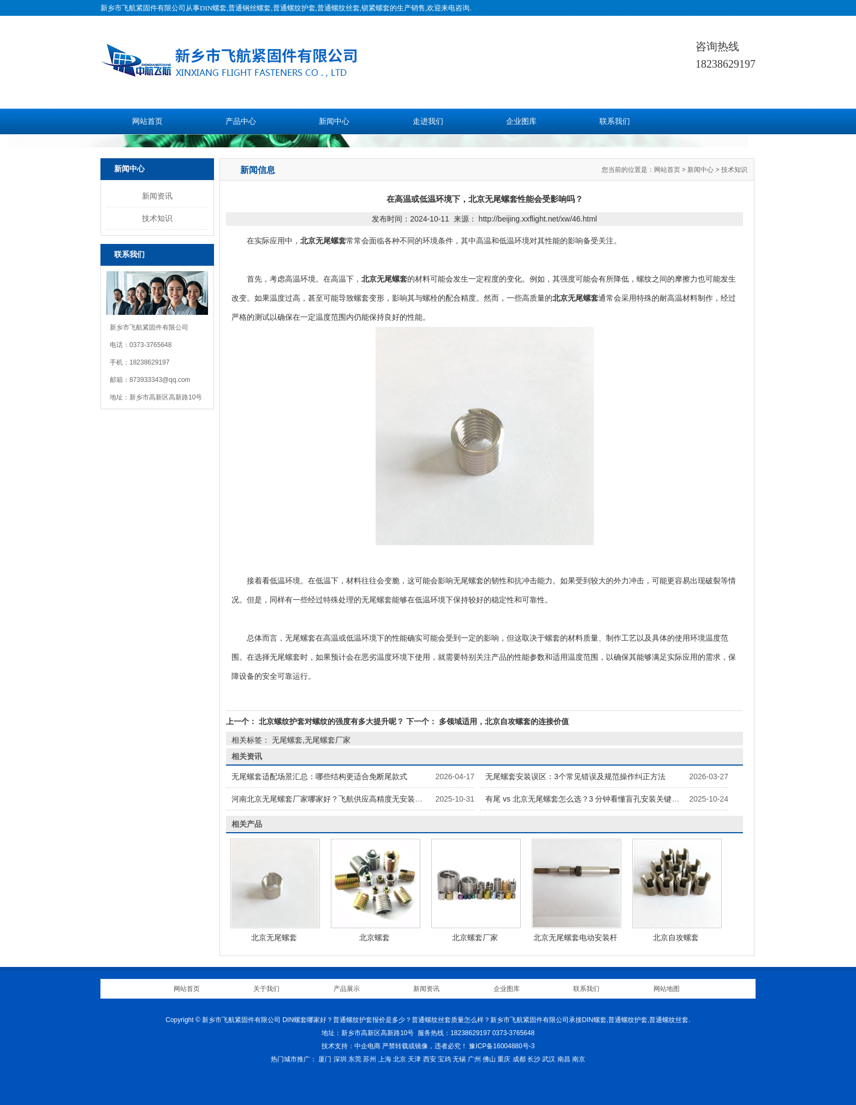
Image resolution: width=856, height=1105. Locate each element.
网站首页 (147, 121)
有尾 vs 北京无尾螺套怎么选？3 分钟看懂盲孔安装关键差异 (586, 799)
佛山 (489, 1059)
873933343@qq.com (160, 380)
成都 (519, 1059)
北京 (399, 1059)
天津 (414, 1059)
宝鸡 (444, 1059)
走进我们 (428, 121)
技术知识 (157, 218)
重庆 (503, 1059)
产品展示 (347, 989)
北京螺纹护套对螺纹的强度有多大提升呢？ (331, 721)
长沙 (533, 1059)
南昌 (563, 1059)
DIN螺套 (213, 8)
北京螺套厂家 (475, 937)
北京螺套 (374, 937)
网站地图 (666, 989)
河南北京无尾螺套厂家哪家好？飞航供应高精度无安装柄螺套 (334, 799)
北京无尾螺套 (274, 937)
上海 (384, 1059)
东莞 (354, 1059)
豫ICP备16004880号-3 (501, 1046)
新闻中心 (334, 121)
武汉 (548, 1059)
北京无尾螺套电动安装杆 (575, 937)
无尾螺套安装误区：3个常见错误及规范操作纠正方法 (575, 776)
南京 (578, 1059)
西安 (429, 1059)
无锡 (459, 1059)
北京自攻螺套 (676, 937)
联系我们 (614, 121)
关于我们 (266, 989)
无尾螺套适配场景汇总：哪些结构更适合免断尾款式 (319, 776)
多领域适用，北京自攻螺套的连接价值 (503, 721)
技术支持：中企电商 (351, 1046)
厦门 (324, 1059)
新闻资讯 (157, 196)
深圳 (340, 1059)
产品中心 (240, 121)
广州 (474, 1059)
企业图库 (521, 121)
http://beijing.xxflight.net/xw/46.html (538, 218)
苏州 (369, 1059)
